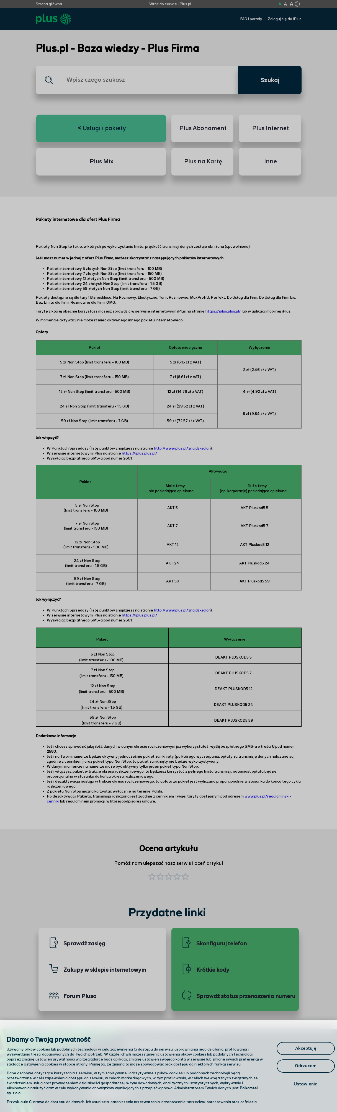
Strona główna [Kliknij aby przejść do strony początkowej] (49, 4)
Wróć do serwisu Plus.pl (170, 4)
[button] (185, 877)
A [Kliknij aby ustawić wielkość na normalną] (280, 4)
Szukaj (270, 80)
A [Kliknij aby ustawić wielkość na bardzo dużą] (291, 4)
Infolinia (192, 1094)
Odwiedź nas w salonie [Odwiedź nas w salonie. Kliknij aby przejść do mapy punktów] (117, 1079)
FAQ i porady (251, 19)
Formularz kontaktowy (208, 1080)
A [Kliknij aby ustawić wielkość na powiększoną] (285, 4)
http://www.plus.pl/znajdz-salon (182, 448)
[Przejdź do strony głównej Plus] (53, 19)
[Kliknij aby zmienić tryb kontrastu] (297, 4)
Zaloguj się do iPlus (285, 19)
